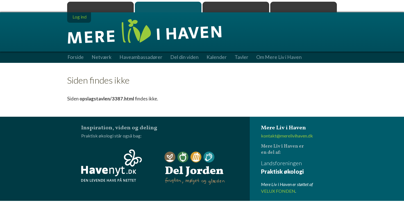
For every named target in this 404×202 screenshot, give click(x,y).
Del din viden (184, 57)
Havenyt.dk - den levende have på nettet (111, 165)
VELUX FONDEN (278, 191)
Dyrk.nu (236, 7)
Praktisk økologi (100, 7)
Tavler (241, 57)
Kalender (216, 57)
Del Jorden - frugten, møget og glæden (194, 168)
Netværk (102, 57)
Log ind (79, 16)
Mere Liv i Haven (168, 7)
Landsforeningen (299, 168)
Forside (75, 57)
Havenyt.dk (303, 7)
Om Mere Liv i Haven (279, 57)
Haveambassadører (140, 57)
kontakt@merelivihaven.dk (287, 135)
